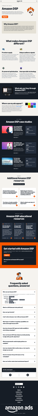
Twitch (17, 106)
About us (19, 390)
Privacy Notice (19, 394)
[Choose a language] (19, 384)
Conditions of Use (19, 392)
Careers (19, 402)
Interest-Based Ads (19, 396)
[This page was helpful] (27, 375)
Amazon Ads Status (19, 400)
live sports (20, 106)
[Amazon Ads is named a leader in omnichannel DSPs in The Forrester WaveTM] (10, 193)
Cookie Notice (19, 398)
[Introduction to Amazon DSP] (7, 231)
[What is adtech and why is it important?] (27, 203)
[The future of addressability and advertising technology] (10, 203)
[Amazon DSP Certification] (19, 231)
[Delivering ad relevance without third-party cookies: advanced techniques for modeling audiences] (27, 193)
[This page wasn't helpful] (10, 375)
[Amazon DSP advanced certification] (30, 231)
